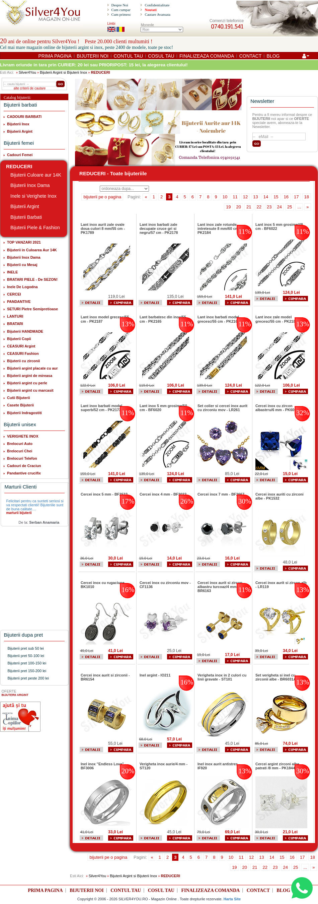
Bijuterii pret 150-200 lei (27, 671)
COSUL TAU (161, 56)
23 (269, 206)
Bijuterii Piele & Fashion (35, 227)
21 (248, 206)
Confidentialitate (157, 5)
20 (238, 206)
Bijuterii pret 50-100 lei (26, 656)
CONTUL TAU (128, 56)
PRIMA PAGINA (55, 56)
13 (255, 196)
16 (286, 196)
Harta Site (232, 899)
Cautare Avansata (157, 14)
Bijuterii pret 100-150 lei (27, 663)
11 (235, 196)
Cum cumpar (120, 10)
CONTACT (250, 56)
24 (279, 206)
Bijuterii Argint (24, 206)
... (299, 206)
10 (225, 196)
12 (245, 196)
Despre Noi (119, 5)
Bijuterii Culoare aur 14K (35, 175)
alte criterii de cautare (30, 88)
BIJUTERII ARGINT (15, 695)
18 (306, 196)
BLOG (273, 56)
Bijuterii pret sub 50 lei (26, 648)
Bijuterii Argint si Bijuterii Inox (63, 72)
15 (275, 196)
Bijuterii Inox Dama (30, 185)
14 (265, 196)
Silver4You (27, 72)
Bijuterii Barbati (26, 217)
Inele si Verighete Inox (33, 196)
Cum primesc (121, 14)
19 (228, 206)
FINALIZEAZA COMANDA (206, 56)
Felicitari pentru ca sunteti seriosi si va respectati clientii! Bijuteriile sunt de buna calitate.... (34, 505)
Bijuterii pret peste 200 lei (28, 678)
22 (259, 206)
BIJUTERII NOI (92, 56)
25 (289, 206)
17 (296, 196)
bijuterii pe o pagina (102, 196)
